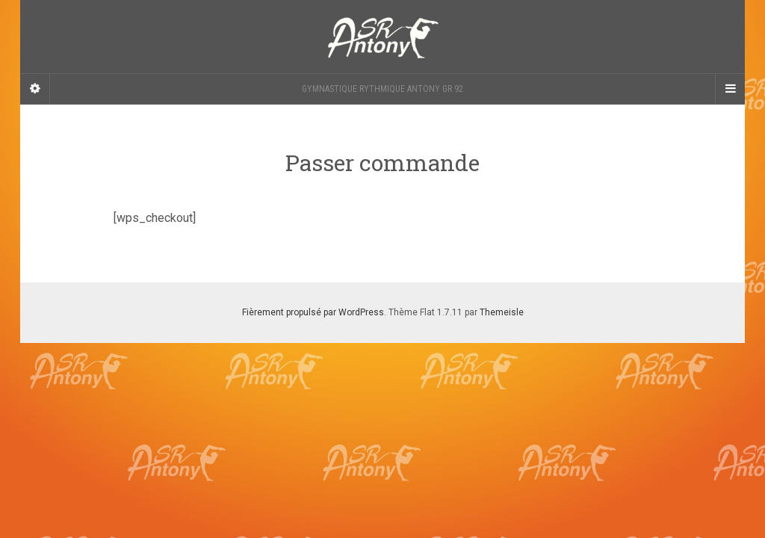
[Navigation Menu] (730, 89)
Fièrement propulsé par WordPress (313, 312)
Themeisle (502, 312)
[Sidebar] (35, 89)
